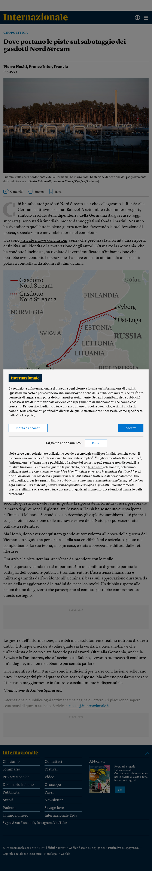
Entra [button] (96, 443)
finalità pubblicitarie (65, 480)
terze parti (95, 467)
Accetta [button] (130, 428)
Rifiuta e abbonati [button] (28, 428)
